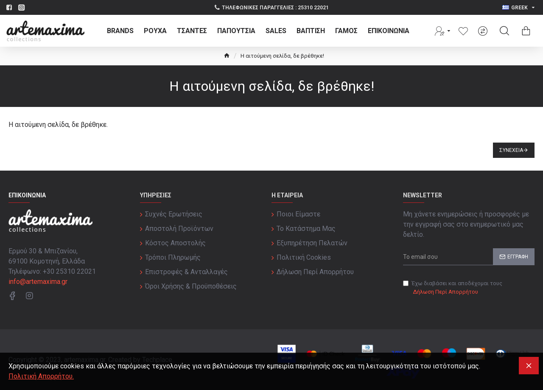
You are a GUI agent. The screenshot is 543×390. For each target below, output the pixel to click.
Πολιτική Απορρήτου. (41, 376)
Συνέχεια (511, 150)
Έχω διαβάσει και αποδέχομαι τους (452, 288)
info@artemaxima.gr (37, 282)
